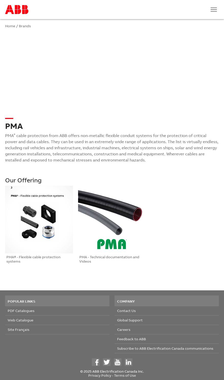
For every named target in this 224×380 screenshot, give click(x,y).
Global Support (130, 320)
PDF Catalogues (21, 310)
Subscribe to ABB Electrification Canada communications (165, 348)
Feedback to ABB (131, 338)
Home (10, 25)
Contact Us (126, 310)
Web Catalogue (20, 320)
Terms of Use (125, 375)
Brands (25, 25)
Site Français (18, 329)
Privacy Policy (99, 375)
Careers (123, 329)
